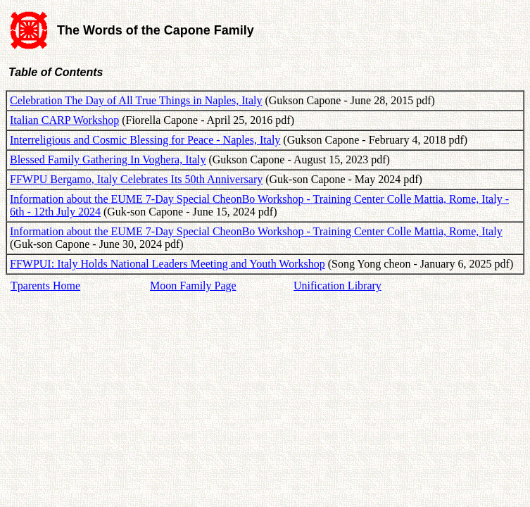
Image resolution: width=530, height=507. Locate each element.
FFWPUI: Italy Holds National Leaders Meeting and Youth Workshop (167, 264)
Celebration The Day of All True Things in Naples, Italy (136, 100)
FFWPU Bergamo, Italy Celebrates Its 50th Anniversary (136, 179)
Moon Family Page (193, 286)
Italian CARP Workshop (64, 120)
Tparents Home (45, 286)
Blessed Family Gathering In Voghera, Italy (108, 159)
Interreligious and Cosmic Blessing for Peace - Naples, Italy (145, 140)
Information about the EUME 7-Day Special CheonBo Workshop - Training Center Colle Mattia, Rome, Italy (256, 231)
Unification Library (337, 286)
